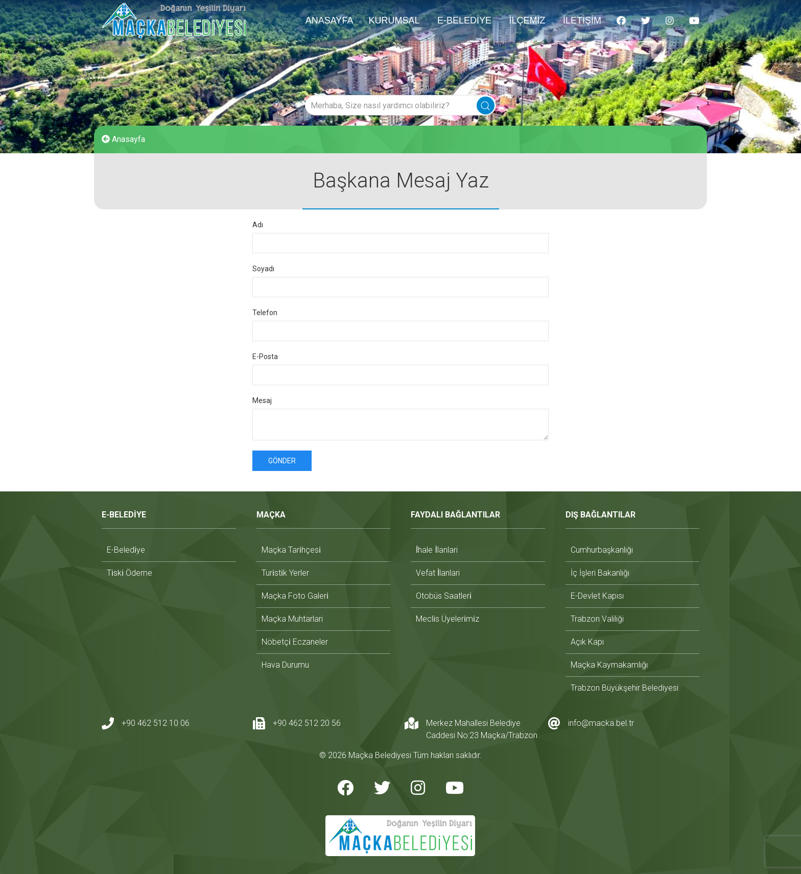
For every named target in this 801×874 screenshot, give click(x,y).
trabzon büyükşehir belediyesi (624, 688)
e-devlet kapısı (597, 596)
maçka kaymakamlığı (609, 665)
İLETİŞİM (582, 20)
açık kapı (587, 642)
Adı (257, 225)
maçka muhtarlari (292, 619)
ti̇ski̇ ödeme (129, 573)
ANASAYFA (329, 20)
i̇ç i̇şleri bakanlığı (600, 573)
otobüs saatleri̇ (444, 596)
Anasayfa (123, 139)
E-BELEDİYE (464, 20)
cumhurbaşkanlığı (602, 550)
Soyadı (263, 269)
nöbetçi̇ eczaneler (295, 642)
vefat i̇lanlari (438, 573)
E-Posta (265, 356)
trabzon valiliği (597, 619)
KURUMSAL (393, 20)
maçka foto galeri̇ (295, 596)
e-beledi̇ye (126, 550)
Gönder (282, 461)
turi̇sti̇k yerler (285, 573)
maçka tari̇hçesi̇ (291, 550)
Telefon (264, 313)
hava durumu (285, 665)
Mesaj (262, 400)
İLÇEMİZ (527, 20)
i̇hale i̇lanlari (437, 550)
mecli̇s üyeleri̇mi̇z (447, 619)
